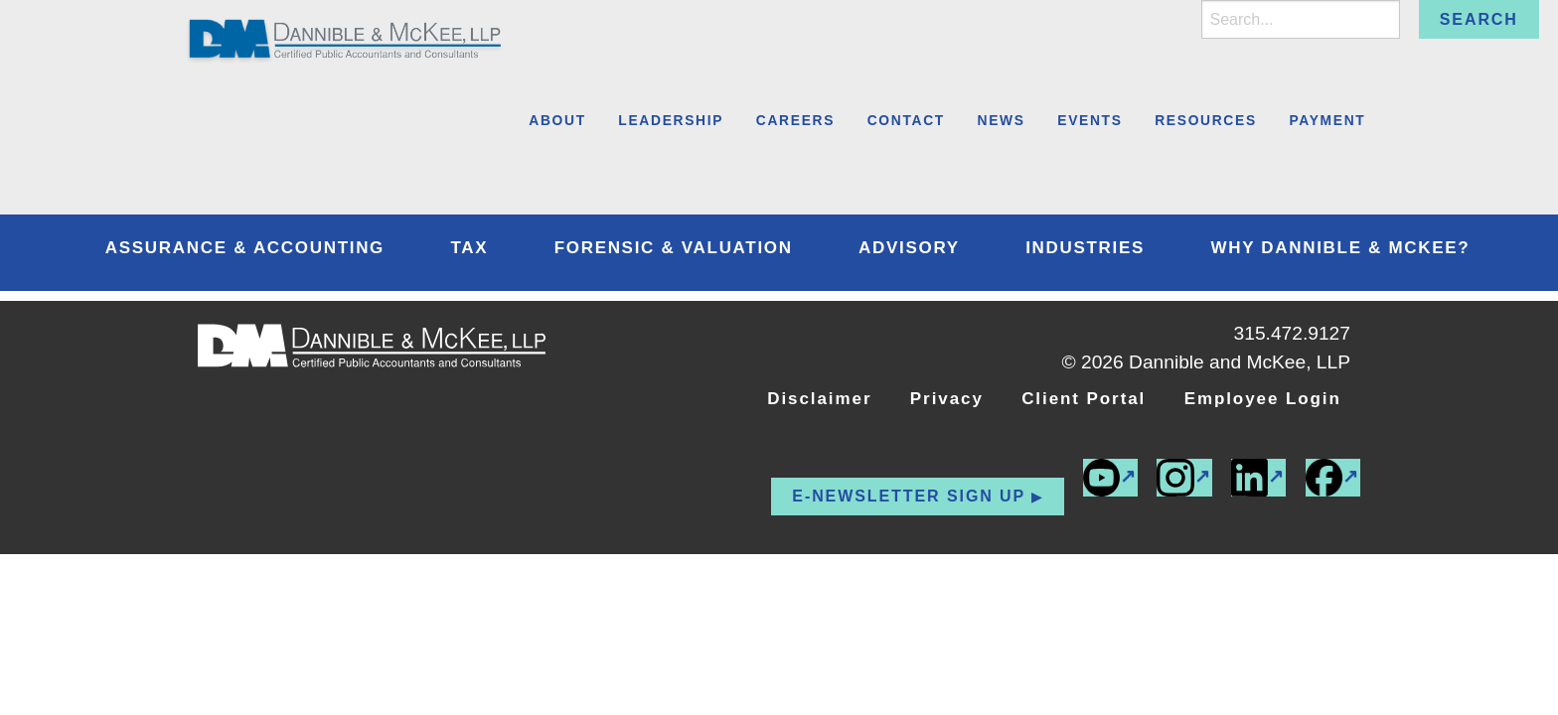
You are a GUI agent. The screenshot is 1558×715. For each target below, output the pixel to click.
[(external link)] (1333, 478)
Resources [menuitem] (1206, 120)
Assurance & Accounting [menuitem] (245, 247)
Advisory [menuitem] (909, 247)
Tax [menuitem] (469, 247)
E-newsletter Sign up (908, 496)
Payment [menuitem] (1327, 120)
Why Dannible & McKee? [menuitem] (1340, 247)
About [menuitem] (557, 120)
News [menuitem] (1001, 120)
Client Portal (1083, 398)
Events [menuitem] (1089, 120)
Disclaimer (819, 398)
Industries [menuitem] (1085, 247)
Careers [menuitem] (795, 120)
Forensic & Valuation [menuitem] (673, 247)
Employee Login (1262, 398)
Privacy (947, 398)
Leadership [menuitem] (670, 120)
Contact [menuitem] (906, 120)
